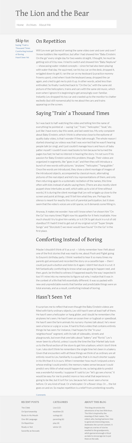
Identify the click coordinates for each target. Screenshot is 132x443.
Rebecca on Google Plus (93, 4)
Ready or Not (27, 427)
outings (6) (57, 415)
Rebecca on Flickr (98, 4)
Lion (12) (57, 407)
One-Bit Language (29, 419)
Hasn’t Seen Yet (22, 57)
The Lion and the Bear (52, 13)
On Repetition (27, 423)
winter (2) (57, 427)
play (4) (56, 423)
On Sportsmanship (29, 411)
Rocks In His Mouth (29, 415)
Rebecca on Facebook (88, 4)
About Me (45, 24)
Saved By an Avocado (30, 431)
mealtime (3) (58, 411)
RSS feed (104, 4)
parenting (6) (58, 419)
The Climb (25, 407)
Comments (41, 394)
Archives (31, 24)
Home (20, 24)
